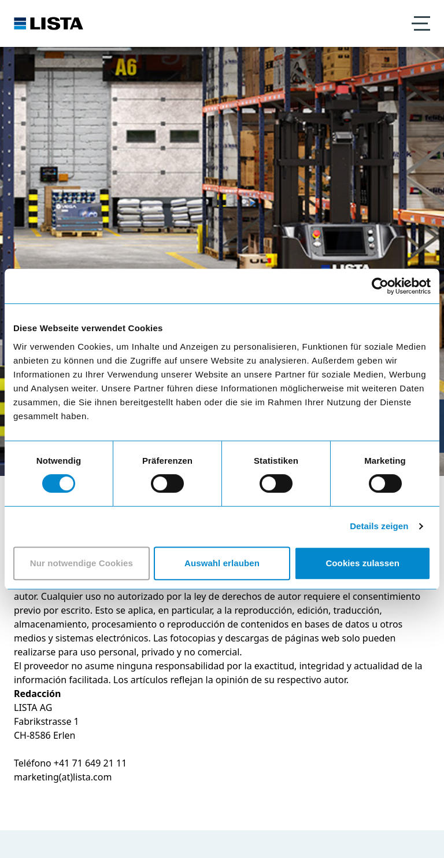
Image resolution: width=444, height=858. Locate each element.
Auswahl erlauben (222, 563)
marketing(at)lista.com (63, 777)
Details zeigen (379, 526)
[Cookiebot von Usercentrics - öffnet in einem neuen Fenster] (380, 286)
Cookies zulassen (362, 563)
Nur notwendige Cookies (81, 563)
